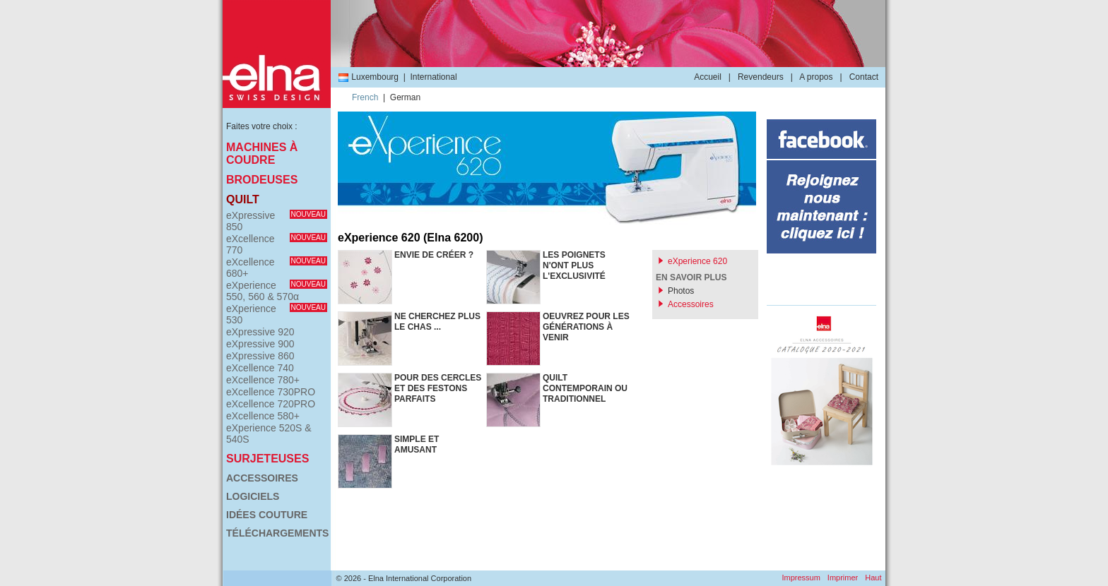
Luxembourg (368, 77)
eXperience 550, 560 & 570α (276, 291)
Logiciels (252, 496)
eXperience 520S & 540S (269, 433)
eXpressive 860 (260, 355)
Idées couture (266, 514)
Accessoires (262, 478)
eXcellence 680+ (276, 267)
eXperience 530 (276, 314)
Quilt (242, 199)
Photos (681, 291)
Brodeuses (261, 180)
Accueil (707, 77)
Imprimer (842, 577)
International (434, 77)
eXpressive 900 (260, 343)
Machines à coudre (261, 153)
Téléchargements (276, 533)
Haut (873, 577)
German (405, 97)
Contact (863, 77)
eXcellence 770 (276, 244)
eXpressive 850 (276, 221)
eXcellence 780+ (263, 379)
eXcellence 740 (260, 367)
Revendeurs (761, 77)
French (365, 97)
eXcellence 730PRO (270, 391)
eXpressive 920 (260, 331)
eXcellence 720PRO (270, 403)
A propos (815, 77)
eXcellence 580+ (263, 415)
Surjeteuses (267, 459)
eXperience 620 (697, 261)
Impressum (801, 577)
